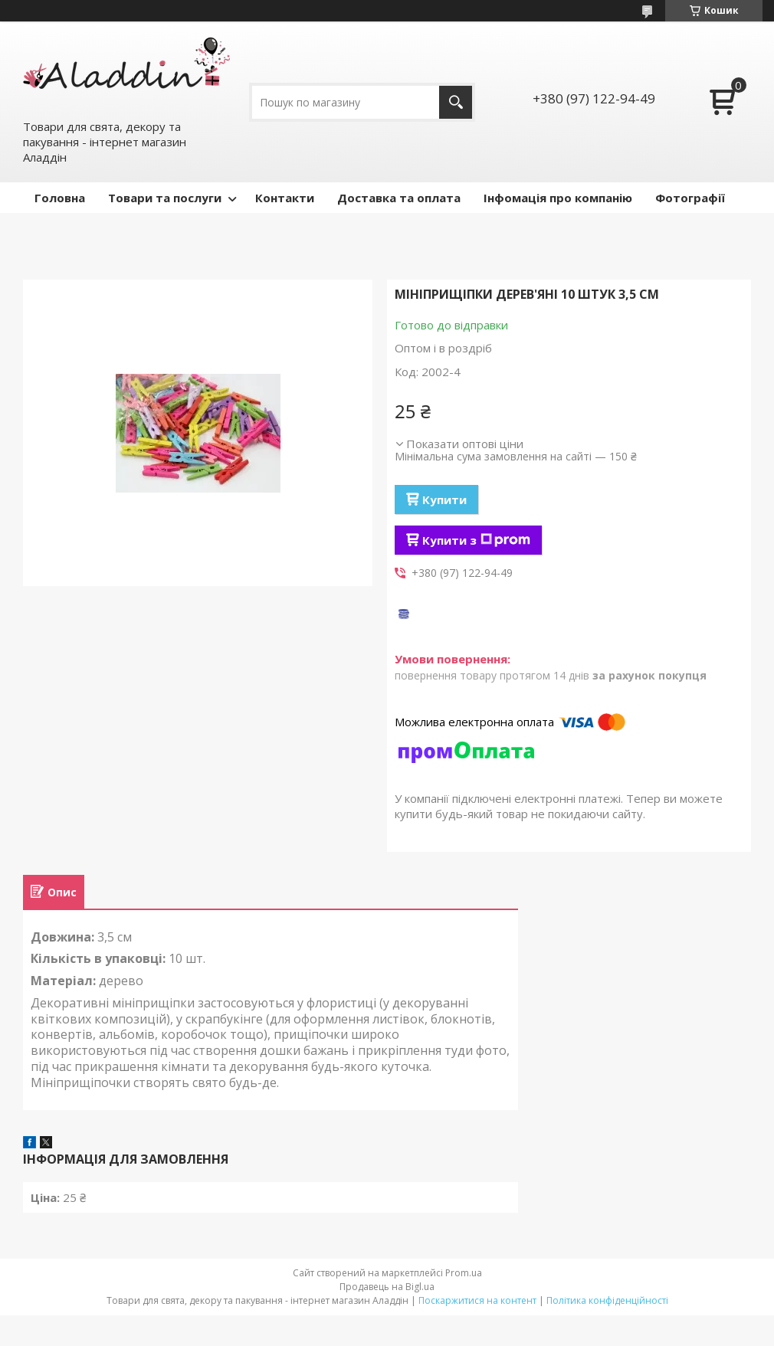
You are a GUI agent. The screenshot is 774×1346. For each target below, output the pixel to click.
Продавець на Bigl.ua (387, 1286)
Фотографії (690, 197)
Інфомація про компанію (558, 197)
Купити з (476, 540)
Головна (59, 197)
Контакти (284, 197)
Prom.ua (463, 1272)
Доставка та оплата (399, 197)
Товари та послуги (164, 197)
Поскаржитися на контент (477, 1300)
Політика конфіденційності (607, 1300)
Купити (444, 499)
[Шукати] (455, 102)
